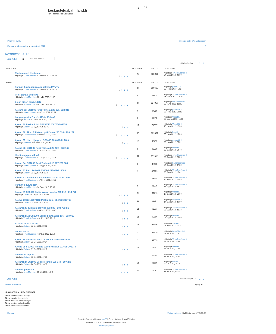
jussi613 (175, 87)
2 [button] (199, 63)
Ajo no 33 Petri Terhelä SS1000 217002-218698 (40, 170)
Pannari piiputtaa (24, 269)
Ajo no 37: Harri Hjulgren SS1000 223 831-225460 (42, 140)
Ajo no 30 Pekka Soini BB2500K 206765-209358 (41, 124)
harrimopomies (29, 112)
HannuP (26, 119)
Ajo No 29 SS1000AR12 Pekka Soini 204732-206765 (43, 200)
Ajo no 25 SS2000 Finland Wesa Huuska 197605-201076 (45, 246)
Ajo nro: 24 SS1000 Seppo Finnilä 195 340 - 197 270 (43, 262)
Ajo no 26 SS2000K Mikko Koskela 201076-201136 (42, 239)
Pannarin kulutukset (26, 184)
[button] (207, 63)
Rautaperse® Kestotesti (28, 73)
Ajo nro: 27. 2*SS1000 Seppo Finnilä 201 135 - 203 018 (44, 216)
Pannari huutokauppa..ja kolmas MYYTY (37, 87)
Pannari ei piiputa (24, 254)
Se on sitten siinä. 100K (28, 102)
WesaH (175, 117)
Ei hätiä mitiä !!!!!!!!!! (26, 223)
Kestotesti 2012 (17, 54)
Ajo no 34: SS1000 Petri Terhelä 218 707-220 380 (41, 163)
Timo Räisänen (29, 75)
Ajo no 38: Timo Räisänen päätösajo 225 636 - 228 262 (44, 132)
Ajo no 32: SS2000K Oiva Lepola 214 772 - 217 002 (42, 177)
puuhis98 (176, 110)
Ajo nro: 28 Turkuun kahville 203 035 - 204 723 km (42, 208)
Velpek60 (176, 124)
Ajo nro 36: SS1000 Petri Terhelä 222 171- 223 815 (42, 110)
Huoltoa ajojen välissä (27, 155)
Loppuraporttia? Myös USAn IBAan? (35, 117)
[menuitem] (18, 41)
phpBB (104, 319)
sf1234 (175, 262)
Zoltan (26, 127)
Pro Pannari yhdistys (26, 94)
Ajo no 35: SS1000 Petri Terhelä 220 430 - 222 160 (42, 148)
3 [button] (203, 63)
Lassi (174, 132)
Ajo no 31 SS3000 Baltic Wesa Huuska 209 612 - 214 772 (45, 192)
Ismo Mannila (29, 97)
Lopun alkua (22, 231)
